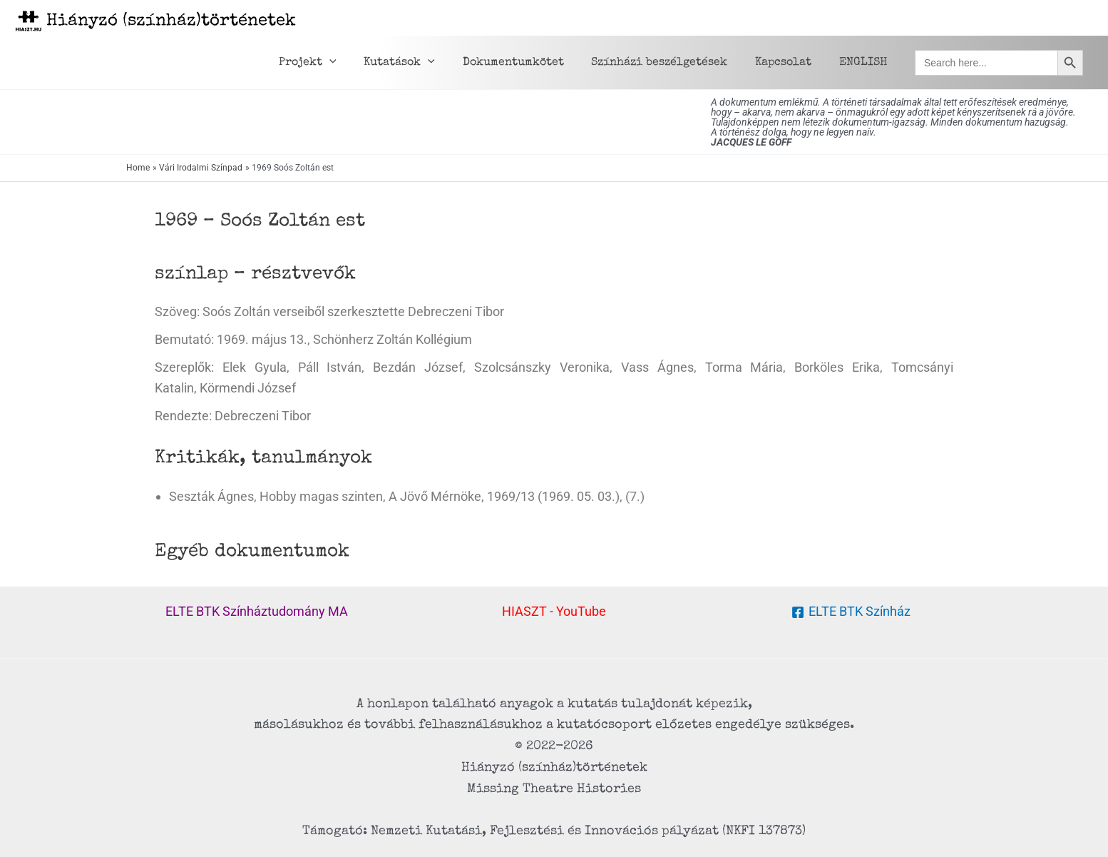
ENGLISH (865, 63)
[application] (356, 63)
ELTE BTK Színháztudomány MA (256, 611)
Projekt (334, 63)
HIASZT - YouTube (554, 611)
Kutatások (420, 63)
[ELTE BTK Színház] (850, 612)
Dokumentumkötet (529, 63)
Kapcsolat (790, 63)
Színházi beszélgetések (671, 63)
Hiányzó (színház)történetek (171, 21)
